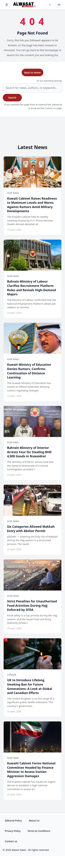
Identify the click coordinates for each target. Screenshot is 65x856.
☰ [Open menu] (6, 5)
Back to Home (32, 72)
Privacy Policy (12, 831)
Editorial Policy (13, 820)
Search (12, 97)
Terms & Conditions (38, 831)
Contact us (11, 841)
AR (59, 4)
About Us (34, 820)
